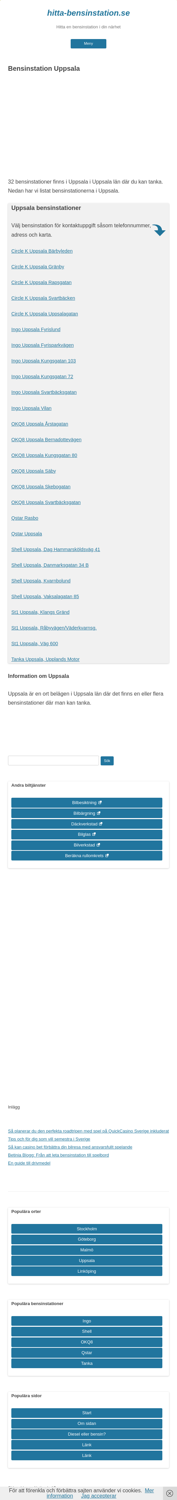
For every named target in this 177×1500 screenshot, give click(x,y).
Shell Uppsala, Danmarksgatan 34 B (50, 565)
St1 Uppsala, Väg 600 (34, 643)
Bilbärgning (84, 813)
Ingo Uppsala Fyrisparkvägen (42, 345)
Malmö (86, 1249)
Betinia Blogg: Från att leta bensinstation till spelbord (58, 1155)
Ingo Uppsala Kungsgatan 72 (42, 376)
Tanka (87, 1363)
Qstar (87, 1352)
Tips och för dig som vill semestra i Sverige (49, 1139)
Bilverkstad (84, 844)
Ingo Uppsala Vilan (31, 408)
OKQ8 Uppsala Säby (33, 471)
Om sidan (87, 1423)
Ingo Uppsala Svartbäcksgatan (44, 392)
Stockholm (87, 1228)
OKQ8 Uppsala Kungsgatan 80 (44, 455)
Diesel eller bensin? (87, 1434)
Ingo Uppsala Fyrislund (35, 329)
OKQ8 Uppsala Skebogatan (41, 486)
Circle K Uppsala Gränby (37, 266)
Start (86, 1412)
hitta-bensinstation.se (88, 12)
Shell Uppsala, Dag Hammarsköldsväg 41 (55, 549)
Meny (88, 43)
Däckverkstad (84, 823)
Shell (87, 1331)
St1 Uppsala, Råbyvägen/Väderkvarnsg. (54, 628)
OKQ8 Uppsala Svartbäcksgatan (46, 502)
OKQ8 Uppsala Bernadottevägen (46, 439)
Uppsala (87, 1260)
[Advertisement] (88, 127)
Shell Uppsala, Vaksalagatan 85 (45, 596)
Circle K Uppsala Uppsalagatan (44, 313)
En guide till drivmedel (29, 1163)
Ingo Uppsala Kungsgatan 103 (43, 360)
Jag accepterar (98, 1496)
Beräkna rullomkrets (84, 855)
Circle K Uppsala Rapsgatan (41, 282)
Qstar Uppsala (26, 533)
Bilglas (84, 834)
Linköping (87, 1271)
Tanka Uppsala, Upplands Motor (45, 659)
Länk (86, 1444)
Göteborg (87, 1239)
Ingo (87, 1320)
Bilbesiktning (84, 802)
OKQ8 (87, 1341)
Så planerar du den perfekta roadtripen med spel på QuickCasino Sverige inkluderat (88, 1131)
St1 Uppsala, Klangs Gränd (40, 612)
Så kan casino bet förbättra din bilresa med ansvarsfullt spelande (70, 1147)
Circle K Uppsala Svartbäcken (43, 298)
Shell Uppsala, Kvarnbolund (41, 580)
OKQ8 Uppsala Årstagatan (39, 424)
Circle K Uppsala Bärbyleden (42, 251)
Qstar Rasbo (24, 518)
